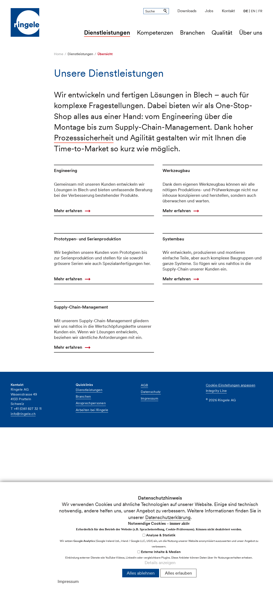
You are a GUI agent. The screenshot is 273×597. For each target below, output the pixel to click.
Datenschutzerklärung (168, 517)
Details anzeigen (160, 562)
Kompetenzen (155, 32)
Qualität (222, 32)
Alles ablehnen (141, 573)
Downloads (186, 11)
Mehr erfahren (68, 267)
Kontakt (228, 11)
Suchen (165, 11)
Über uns (250, 32)
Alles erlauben (178, 573)
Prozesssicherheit (83, 137)
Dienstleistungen (107, 32)
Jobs (209, 11)
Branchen (192, 32)
